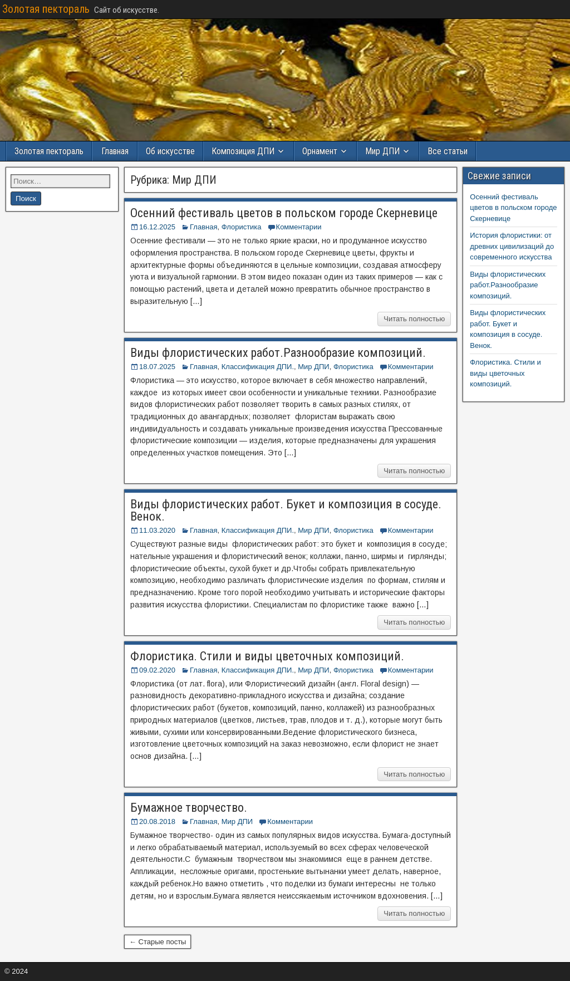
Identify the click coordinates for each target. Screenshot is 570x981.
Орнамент (319, 151)
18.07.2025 (157, 366)
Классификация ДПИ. (258, 366)
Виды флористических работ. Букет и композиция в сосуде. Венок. (285, 510)
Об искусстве (170, 151)
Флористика (242, 227)
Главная (115, 151)
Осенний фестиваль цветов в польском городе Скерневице (284, 213)
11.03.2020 (157, 530)
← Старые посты (157, 942)
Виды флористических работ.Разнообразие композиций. (278, 353)
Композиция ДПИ (243, 151)
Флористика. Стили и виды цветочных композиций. (267, 656)
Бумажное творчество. (188, 808)
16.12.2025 (157, 227)
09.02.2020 (157, 670)
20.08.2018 (157, 821)
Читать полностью (414, 319)
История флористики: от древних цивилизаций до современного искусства (512, 246)
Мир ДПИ (382, 151)
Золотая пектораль (46, 9)
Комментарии (299, 227)
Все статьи (448, 151)
